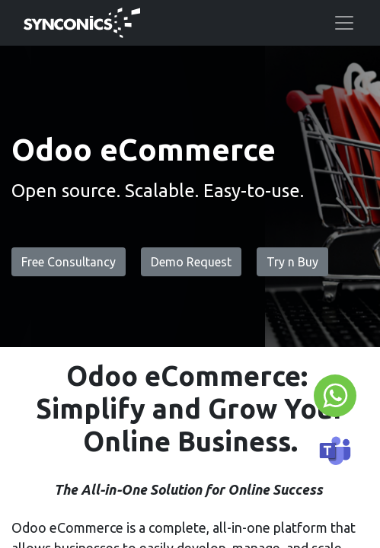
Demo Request (191, 262)
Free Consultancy (68, 262)
